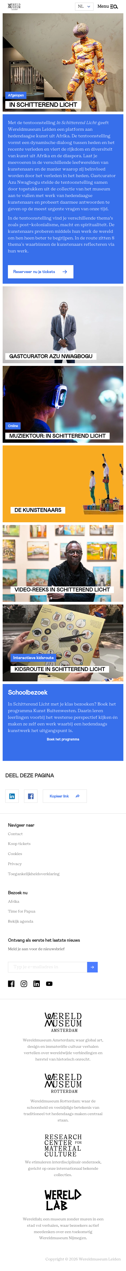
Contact (15, 834)
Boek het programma (63, 739)
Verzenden (92, 967)
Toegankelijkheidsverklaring (34, 874)
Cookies (15, 854)
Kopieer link (59, 796)
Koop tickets (19, 844)
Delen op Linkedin (12, 796)
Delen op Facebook (31, 796)
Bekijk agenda (20, 921)
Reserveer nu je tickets (34, 271)
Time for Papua (21, 911)
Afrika (13, 902)
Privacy (15, 864)
